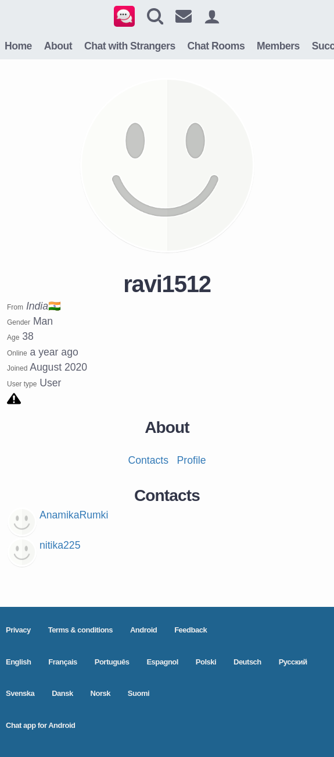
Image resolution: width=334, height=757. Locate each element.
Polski (206, 662)
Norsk (100, 693)
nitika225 (59, 545)
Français (62, 662)
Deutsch (247, 662)
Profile (191, 460)
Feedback (190, 629)
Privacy (18, 629)
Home (18, 46)
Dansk (62, 693)
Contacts (148, 460)
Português (112, 662)
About (58, 46)
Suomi (138, 693)
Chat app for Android (41, 725)
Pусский (293, 662)
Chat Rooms (216, 46)
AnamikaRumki (73, 515)
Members (278, 46)
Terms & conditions (80, 629)
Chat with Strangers (129, 46)
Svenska (20, 693)
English (18, 662)
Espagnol (162, 662)
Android (143, 629)
